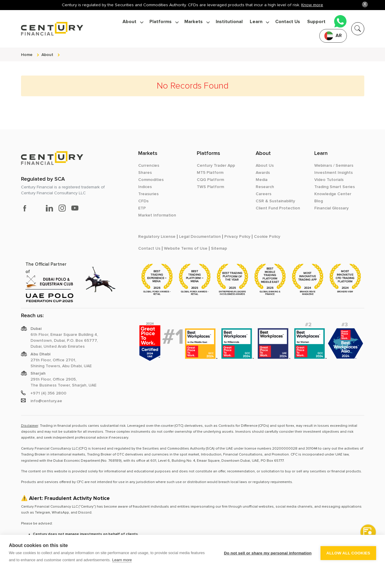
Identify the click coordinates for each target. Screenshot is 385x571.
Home (27, 54)
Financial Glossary (331, 208)
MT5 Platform (210, 173)
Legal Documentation (200, 237)
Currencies (148, 165)
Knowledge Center (332, 194)
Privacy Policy (237, 237)
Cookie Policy (267, 237)
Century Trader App (216, 165)
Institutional (229, 22)
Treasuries (148, 194)
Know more (312, 4)
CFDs (143, 201)
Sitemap (219, 248)
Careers (263, 194)
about (47, 54)
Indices (145, 187)
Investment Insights (333, 173)
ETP (142, 208)
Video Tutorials (329, 180)
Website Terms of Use (185, 248)
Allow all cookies (348, 553)
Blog (318, 201)
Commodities (151, 180)
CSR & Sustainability (275, 201)
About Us (265, 165)
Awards (263, 173)
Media (262, 180)
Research (265, 187)
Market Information (157, 215)
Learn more (122, 560)
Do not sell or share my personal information (268, 553)
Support (316, 22)
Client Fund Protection (278, 208)
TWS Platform (210, 187)
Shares (145, 173)
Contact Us (287, 22)
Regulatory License (156, 237)
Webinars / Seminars (333, 165)
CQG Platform (210, 180)
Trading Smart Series (334, 187)
